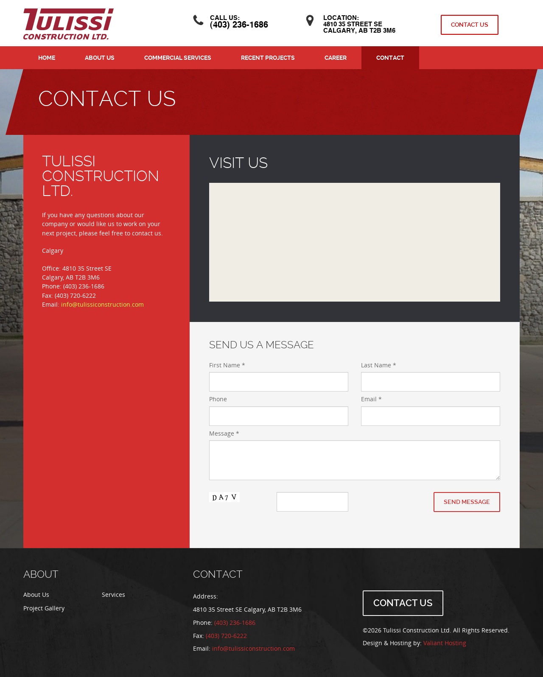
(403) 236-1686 (239, 25)
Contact (390, 57)
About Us (100, 57)
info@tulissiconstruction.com (102, 304)
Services (113, 595)
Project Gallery (43, 608)
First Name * (227, 365)
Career (336, 57)
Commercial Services (177, 57)
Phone (218, 399)
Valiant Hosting (444, 643)
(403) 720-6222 (226, 636)
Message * (224, 433)
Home (46, 57)
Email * (371, 399)
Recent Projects (268, 57)
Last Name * (378, 365)
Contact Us (469, 24)
